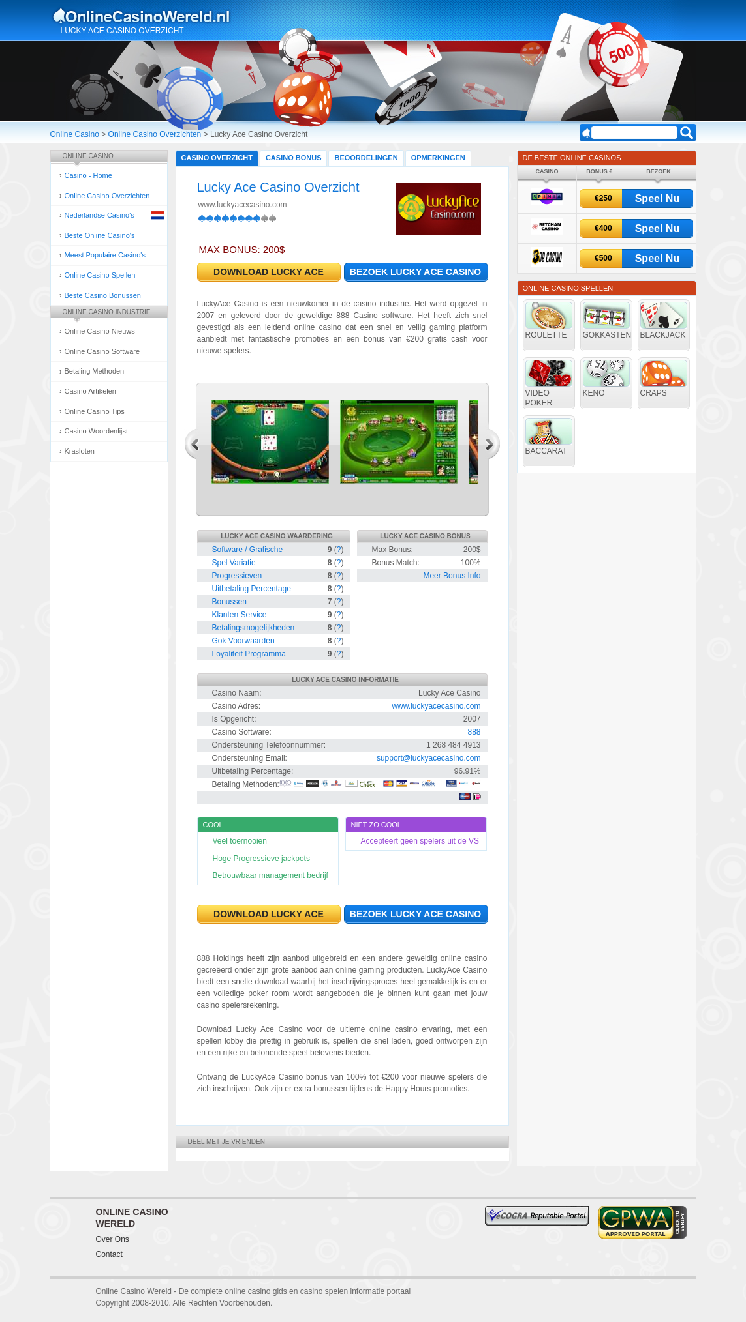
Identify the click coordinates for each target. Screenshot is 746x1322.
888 (473, 732)
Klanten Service (239, 614)
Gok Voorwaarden (243, 640)
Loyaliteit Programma (249, 653)
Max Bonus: (392, 549)
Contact (109, 1254)
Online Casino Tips (95, 411)
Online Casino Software (102, 351)
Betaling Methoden (95, 371)
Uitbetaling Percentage (251, 588)
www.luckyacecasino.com (242, 204)
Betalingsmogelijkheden (253, 627)
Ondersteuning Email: (249, 758)
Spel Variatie (234, 562)
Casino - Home (88, 175)
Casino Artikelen (91, 391)
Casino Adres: (236, 706)
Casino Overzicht (217, 158)
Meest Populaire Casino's (105, 255)
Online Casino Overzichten (155, 134)
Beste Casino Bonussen (103, 295)
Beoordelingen (365, 158)
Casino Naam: (237, 693)
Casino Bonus (294, 158)
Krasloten (80, 451)
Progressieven (237, 575)
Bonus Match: (396, 562)
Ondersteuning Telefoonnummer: (269, 745)
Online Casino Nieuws (100, 331)
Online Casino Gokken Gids (147, 15)
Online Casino (74, 134)
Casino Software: (242, 732)
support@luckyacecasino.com (429, 758)
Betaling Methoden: (245, 784)
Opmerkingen (438, 158)
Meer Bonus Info (451, 575)
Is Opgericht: (234, 719)
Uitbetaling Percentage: (253, 771)
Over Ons (112, 1239)
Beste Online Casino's (100, 235)
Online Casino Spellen (100, 275)
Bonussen (229, 601)
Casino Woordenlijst (97, 431)
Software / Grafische (247, 549)
